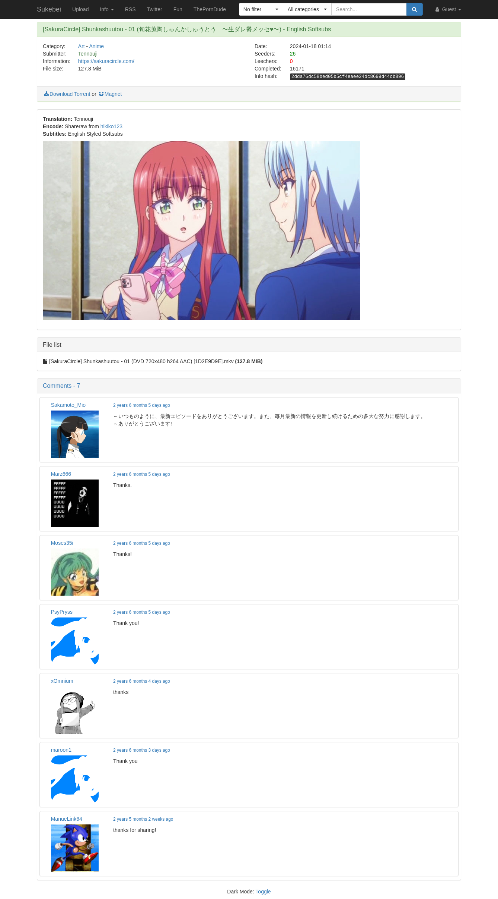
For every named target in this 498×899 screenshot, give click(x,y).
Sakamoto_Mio (68, 405)
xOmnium (62, 681)
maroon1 (61, 750)
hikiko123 (111, 126)
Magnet (110, 94)
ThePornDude (210, 9)
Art (81, 46)
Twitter (154, 9)
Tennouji (88, 54)
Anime (96, 46)
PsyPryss (62, 612)
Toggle (263, 892)
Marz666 (61, 474)
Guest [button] (447, 9)
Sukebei (49, 9)
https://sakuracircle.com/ (106, 61)
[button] (261, 9)
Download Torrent (66, 94)
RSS (130, 9)
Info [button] (107, 9)
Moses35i (62, 543)
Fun (177, 9)
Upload (80, 9)
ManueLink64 (66, 819)
